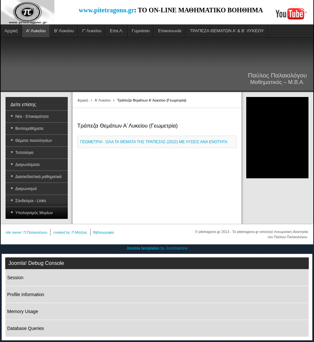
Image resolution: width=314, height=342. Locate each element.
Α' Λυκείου (103, 100)
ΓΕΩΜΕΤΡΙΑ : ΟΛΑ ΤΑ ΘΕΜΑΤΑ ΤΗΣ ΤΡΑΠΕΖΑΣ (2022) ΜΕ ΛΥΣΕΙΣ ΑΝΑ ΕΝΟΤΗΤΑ (153, 142)
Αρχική (83, 100)
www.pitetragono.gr (106, 10)
